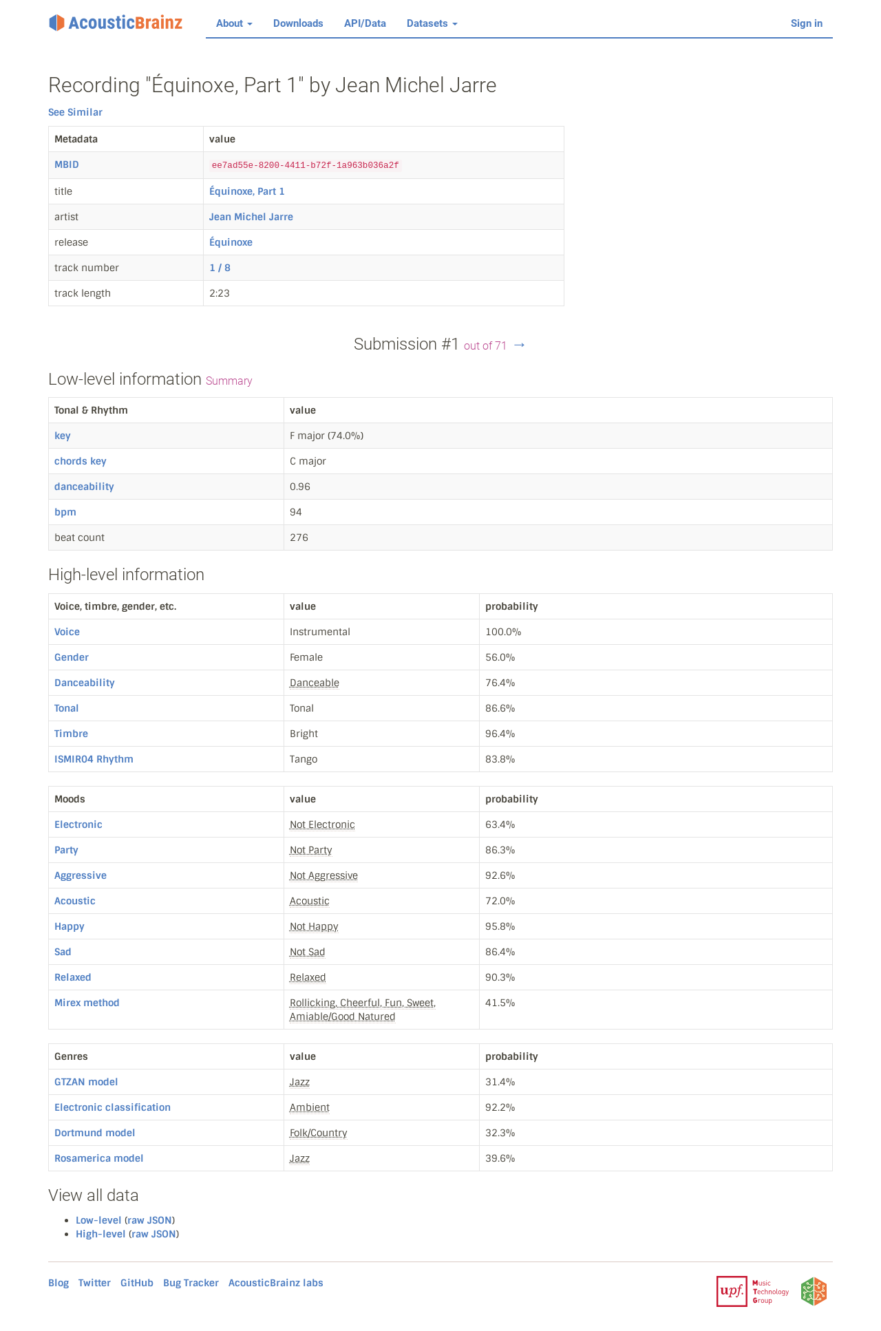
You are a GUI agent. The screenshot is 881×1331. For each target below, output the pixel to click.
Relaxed (73, 977)
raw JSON (149, 1220)
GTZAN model (86, 1082)
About (234, 23)
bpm (65, 512)
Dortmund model (95, 1133)
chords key (80, 461)
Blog (58, 1283)
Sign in (806, 23)
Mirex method (87, 1003)
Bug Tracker (191, 1283)
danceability (84, 486)
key (62, 435)
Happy (69, 926)
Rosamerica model (99, 1158)
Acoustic (75, 901)
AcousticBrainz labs (276, 1283)
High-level (101, 1234)
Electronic (78, 824)
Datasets (432, 23)
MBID (66, 164)
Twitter (94, 1283)
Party (66, 850)
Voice (67, 632)
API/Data (365, 23)
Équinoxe (231, 242)
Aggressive (80, 875)
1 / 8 (220, 268)
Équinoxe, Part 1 (247, 191)
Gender (71, 657)
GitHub (136, 1283)
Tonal (66, 708)
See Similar (75, 112)
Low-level (99, 1220)
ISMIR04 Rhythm (94, 759)
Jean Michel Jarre (251, 217)
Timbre (71, 733)
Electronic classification (112, 1107)
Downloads (298, 23)
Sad (63, 952)
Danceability (84, 683)
